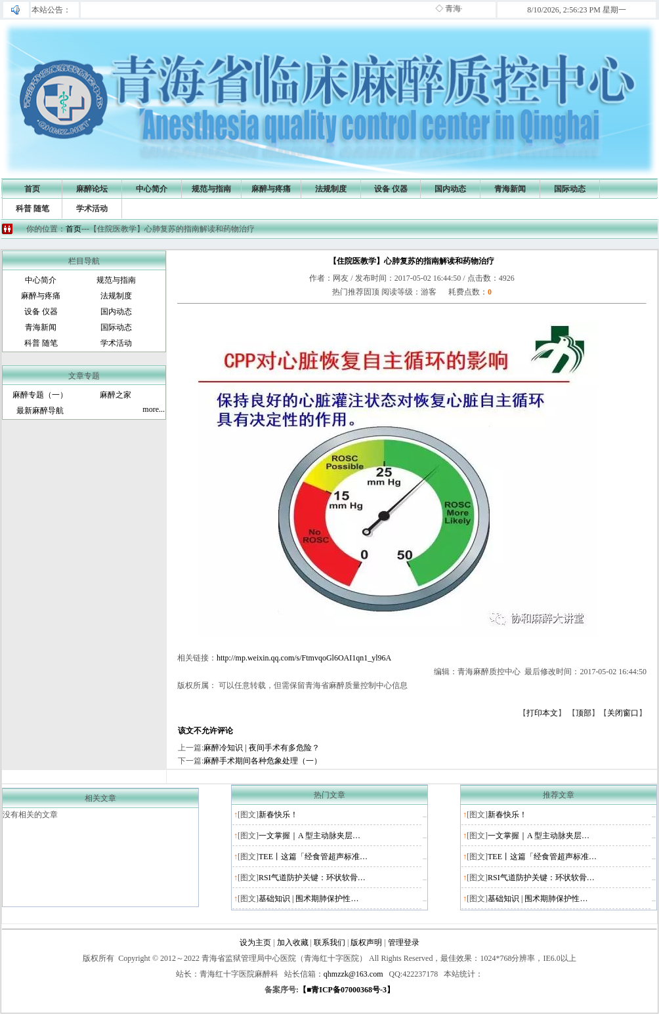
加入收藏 (292, 942)
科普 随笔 (32, 208)
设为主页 (255, 942)
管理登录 (403, 942)
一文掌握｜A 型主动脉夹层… (309, 835)
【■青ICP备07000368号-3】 (346, 989)
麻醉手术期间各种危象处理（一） (262, 760)
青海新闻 (510, 188)
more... (153, 409)
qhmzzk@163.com (353, 974)
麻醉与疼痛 (271, 188)
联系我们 (329, 942)
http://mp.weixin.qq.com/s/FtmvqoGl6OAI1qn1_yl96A (304, 657)
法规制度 (331, 188)
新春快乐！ (278, 814)
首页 (32, 188)
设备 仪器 (391, 188)
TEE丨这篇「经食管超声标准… (313, 856)
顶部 (583, 713)
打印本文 (542, 713)
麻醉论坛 (92, 188)
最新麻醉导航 (40, 410)
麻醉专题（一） (40, 394)
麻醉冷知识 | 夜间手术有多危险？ (261, 747)
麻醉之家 (115, 394)
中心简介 (151, 188)
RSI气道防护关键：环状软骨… (312, 877)
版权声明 (366, 942)
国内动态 (450, 188)
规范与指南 (211, 188)
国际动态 (569, 188)
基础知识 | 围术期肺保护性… (308, 898)
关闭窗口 (623, 713)
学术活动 (92, 208)
